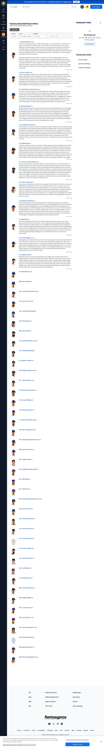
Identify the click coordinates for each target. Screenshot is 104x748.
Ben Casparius (27, 430)
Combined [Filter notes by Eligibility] (40, 36)
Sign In (92, 730)
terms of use (67, 2)
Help (73, 730)
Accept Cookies (77, 744)
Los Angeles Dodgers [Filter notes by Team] (26, 36)
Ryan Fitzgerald (28, 657)
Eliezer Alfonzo (28, 637)
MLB (30, 697)
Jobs (61, 730)
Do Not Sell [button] (26, 730)
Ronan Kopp (26, 548)
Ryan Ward (26, 449)
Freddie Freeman (27, 125)
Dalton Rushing (28, 351)
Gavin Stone (26, 509)
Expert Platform (50, 701)
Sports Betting (77, 706)
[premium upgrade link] (87, 7)
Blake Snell (26, 255)
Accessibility (41, 730)
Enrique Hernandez (29, 499)
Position (13, 33)
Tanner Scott (27, 301)
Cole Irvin (26, 608)
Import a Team (54, 36)
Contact (67, 730)
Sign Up (86, 730)
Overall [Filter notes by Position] (15, 36)
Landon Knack (27, 588)
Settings (14, 29)
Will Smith (25, 219)
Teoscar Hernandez (28, 162)
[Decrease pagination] (96, 23)
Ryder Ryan (26, 578)
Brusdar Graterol (28, 390)
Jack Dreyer (26, 380)
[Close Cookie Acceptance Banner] (101, 742)
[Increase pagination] (100, 23)
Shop (75, 701)
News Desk (76, 697)
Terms (33, 730)
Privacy (19, 730)
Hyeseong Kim (27, 341)
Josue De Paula (27, 538)
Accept (76, 2)
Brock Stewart (27, 410)
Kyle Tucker (24, 72)
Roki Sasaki (26, 281)
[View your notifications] (82, 7)
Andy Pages (26, 238)
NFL (30, 692)
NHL (30, 706)
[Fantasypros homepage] (3, 4)
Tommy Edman (28, 291)
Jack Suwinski (27, 627)
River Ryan (26, 321)
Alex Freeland (27, 420)
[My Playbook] (89, 44)
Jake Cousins (27, 558)
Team (20, 33)
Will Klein (25, 479)
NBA (30, 701)
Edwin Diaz (25, 143)
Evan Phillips (27, 400)
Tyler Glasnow (27, 182)
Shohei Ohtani (25, 42)
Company (50, 730)
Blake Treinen (27, 360)
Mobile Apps (77, 692)
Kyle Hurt (25, 489)
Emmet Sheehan (27, 201)
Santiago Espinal (28, 440)
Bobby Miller (27, 598)
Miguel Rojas (27, 370)
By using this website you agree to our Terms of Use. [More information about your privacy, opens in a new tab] (19, 745)
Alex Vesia (26, 331)
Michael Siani (27, 647)
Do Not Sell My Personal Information (77, 740)
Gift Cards (48, 706)
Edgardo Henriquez (29, 469)
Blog (56, 730)
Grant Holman (28, 519)
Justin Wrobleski (28, 311)
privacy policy (55, 2)
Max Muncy (26, 272)
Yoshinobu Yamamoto (29, 89)
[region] (52, 742)
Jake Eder (26, 568)
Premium (78, 730)
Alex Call (25, 617)
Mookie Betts (26, 106)
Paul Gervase (27, 529)
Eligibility (35, 33)
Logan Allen (26, 459)
